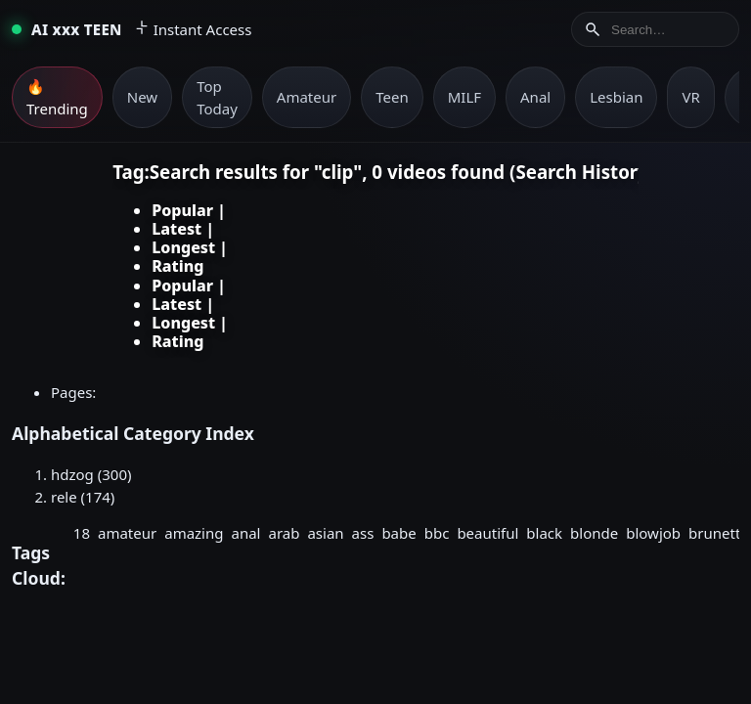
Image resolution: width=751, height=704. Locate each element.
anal (246, 533)
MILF (464, 97)
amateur (127, 533)
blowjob (653, 533)
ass (363, 533)
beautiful (487, 533)
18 (81, 533)
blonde (594, 533)
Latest (176, 229)
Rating (177, 266)
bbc (437, 533)
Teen (392, 97)
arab (283, 533)
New (142, 97)
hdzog (72, 474)
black (544, 533)
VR (690, 97)
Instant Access (193, 29)
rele (64, 496)
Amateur (306, 97)
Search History (581, 171)
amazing (193, 533)
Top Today (217, 97)
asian (325, 533)
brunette (718, 533)
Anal (535, 97)
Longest (183, 247)
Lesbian (616, 97)
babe (398, 533)
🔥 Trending (57, 97)
